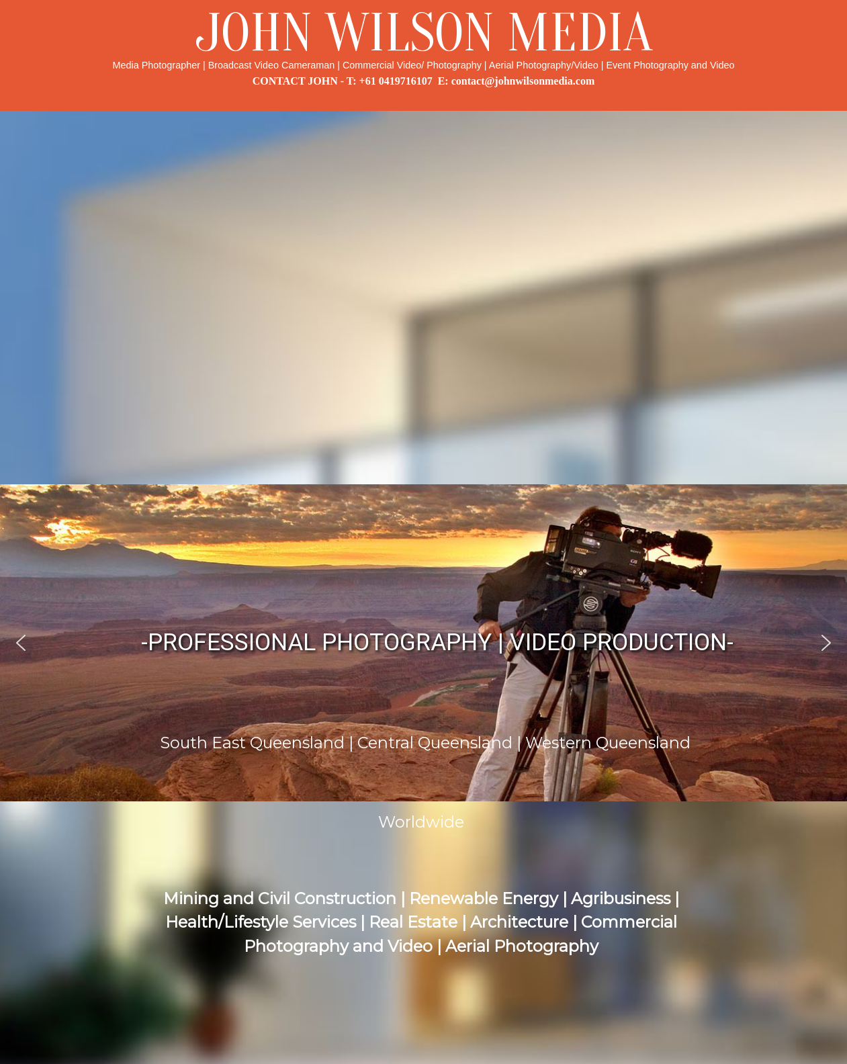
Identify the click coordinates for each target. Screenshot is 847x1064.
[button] (21, 643)
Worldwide (421, 822)
